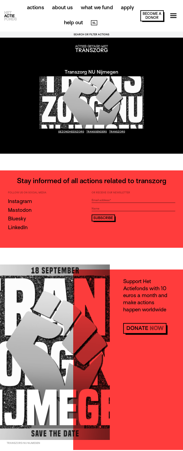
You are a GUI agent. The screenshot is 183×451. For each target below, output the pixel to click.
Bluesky (17, 219)
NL (94, 22)
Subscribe (103, 218)
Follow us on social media (27, 192)
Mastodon (20, 210)
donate (144, 328)
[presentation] (123, 233)
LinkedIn (18, 227)
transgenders (96, 131)
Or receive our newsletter (111, 192)
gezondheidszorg (71, 131)
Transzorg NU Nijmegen (91, 72)
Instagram (20, 201)
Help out (73, 22)
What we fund (97, 7)
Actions (35, 7)
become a (152, 16)
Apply (127, 7)
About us (62, 7)
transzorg (117, 131)
